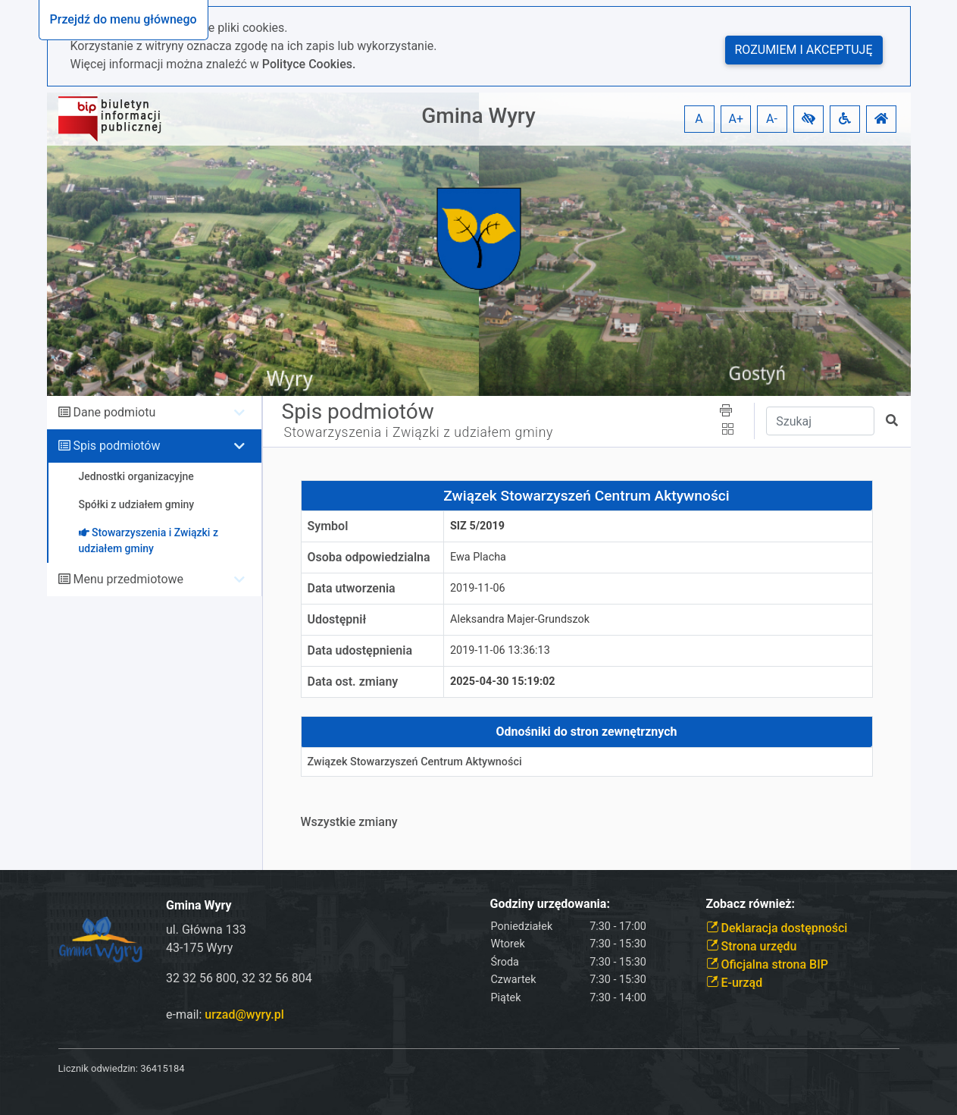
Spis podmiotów (116, 445)
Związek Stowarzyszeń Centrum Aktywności (415, 761)
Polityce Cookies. (309, 64)
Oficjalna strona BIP (767, 964)
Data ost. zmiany (353, 681)
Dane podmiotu (114, 412)
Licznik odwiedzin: (98, 1068)
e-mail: (225, 1014)
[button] (808, 119)
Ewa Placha (478, 557)
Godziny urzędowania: (550, 904)
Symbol (328, 526)
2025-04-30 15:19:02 (502, 681)
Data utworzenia (352, 588)
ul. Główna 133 (206, 929)
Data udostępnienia (360, 650)
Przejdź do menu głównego (123, 19)
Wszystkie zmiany (349, 822)
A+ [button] (736, 119)
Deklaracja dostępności (777, 928)
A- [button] (771, 119)
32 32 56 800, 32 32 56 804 (239, 978)
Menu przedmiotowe (128, 579)
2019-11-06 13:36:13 (500, 650)
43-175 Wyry (199, 948)
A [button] (698, 119)
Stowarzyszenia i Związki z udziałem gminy (418, 432)
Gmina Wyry (478, 115)
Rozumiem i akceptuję (804, 49)
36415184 (162, 1068)
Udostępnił (337, 619)
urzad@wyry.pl (244, 1014)
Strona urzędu (751, 946)
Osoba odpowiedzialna (369, 557)
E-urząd (734, 982)
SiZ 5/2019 (477, 526)
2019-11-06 (477, 588)
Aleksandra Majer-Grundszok (520, 619)
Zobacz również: (751, 904)
